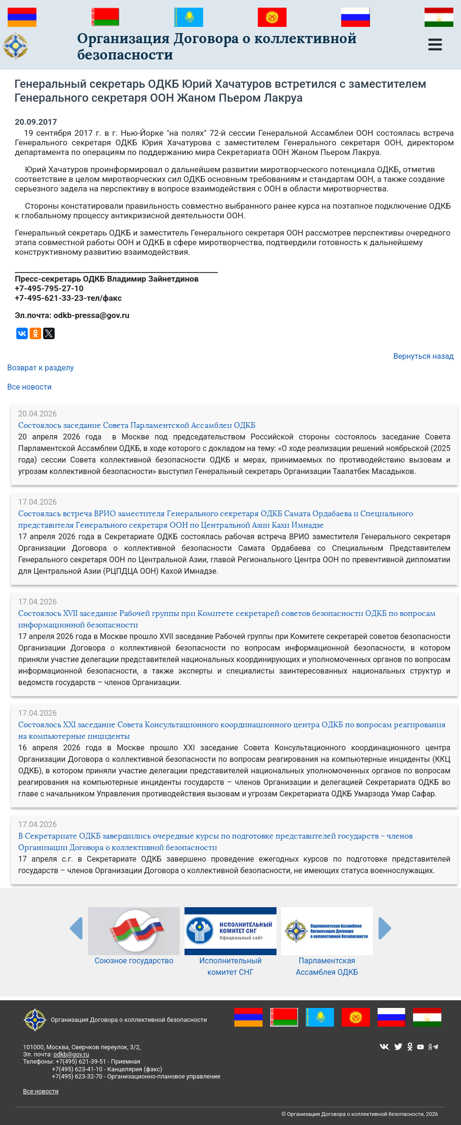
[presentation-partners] (75, 928)
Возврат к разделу (40, 367)
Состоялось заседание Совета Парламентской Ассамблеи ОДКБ (136, 425)
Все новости (29, 386)
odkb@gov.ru (71, 1054)
